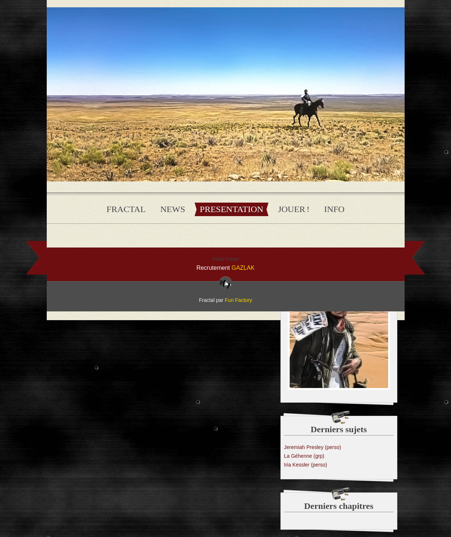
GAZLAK (243, 268)
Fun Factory (238, 300)
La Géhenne (304, 456)
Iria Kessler (305, 465)
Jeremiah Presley (312, 447)
